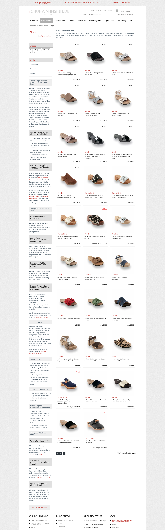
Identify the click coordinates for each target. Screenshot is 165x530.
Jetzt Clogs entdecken (39, 507)
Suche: (85, 14)
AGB (59, 529)
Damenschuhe (46, 20)
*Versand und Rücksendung (65, 520)
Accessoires (81, 20)
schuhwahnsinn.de (38, 516)
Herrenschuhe (60, 20)
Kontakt (60, 523)
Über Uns (33, 527)
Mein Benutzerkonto (98, 10)
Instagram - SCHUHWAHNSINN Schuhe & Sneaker (40, 524)
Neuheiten (34, 20)
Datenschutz (61, 526)
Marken (71, 20)
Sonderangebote (95, 20)
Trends (131, 20)
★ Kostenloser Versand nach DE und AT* (81, 2)
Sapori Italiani (109, 20)
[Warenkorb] (124, 12)
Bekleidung (122, 20)
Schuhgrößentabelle (42, 317)
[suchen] (110, 14)
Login (110, 10)
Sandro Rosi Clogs (43, 477)
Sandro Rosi (33, 353)
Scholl (37, 180)
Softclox (39, 178)
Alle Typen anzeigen (45, 36)
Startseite (32, 26)
